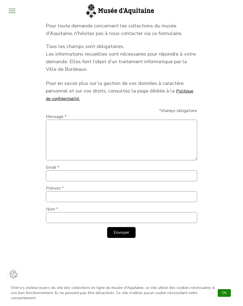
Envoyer (121, 232)
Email (52, 167)
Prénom (55, 188)
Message (56, 117)
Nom (52, 209)
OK (226, 293)
